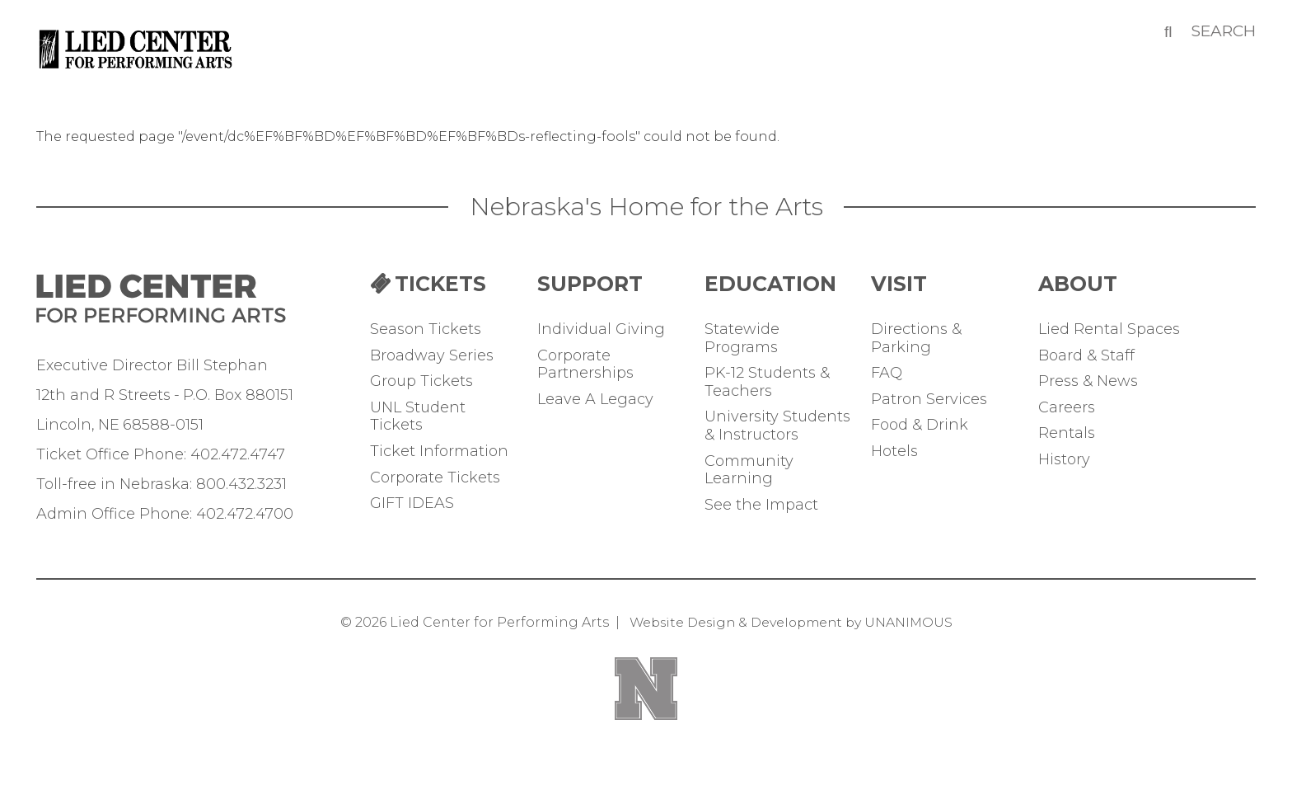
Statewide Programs (742, 338)
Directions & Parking (916, 338)
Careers (1066, 407)
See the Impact (761, 505)
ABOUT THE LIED (1113, 283)
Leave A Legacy (595, 399)
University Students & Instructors (777, 426)
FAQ (886, 373)
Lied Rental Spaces (1109, 329)
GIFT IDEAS (412, 503)
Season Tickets (425, 329)
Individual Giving (601, 329)
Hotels (894, 451)
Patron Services (929, 399)
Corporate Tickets (435, 478)
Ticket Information (439, 451)
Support (590, 283)
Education (770, 283)
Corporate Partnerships (585, 365)
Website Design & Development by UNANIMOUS (790, 622)
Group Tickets (421, 381)
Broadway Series (432, 356)
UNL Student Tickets (418, 417)
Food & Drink (919, 425)
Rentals (1066, 433)
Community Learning (749, 470)
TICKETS (440, 283)
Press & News (1088, 381)
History (1064, 459)
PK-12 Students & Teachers (767, 382)
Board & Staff (1086, 356)
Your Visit (946, 283)
